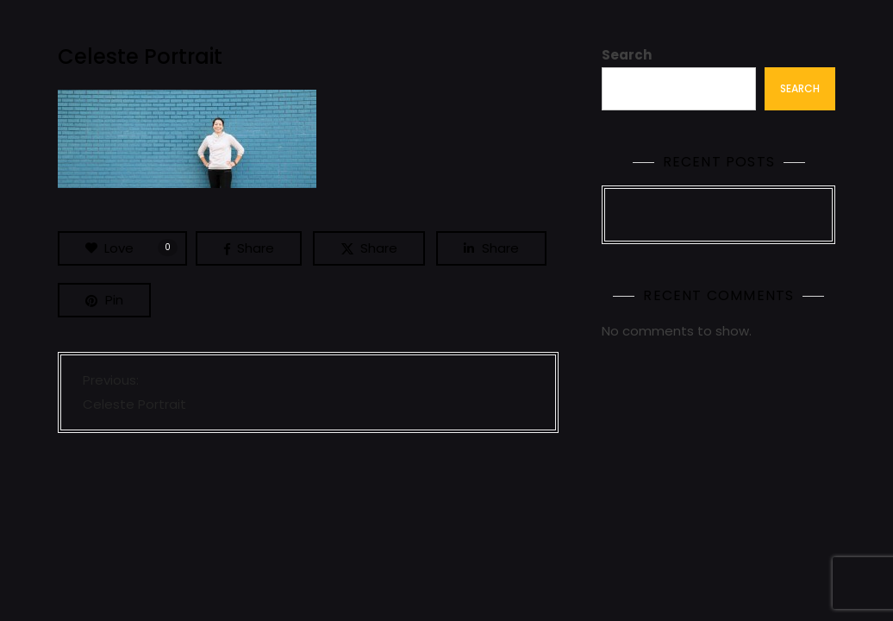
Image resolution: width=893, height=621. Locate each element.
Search (627, 55)
